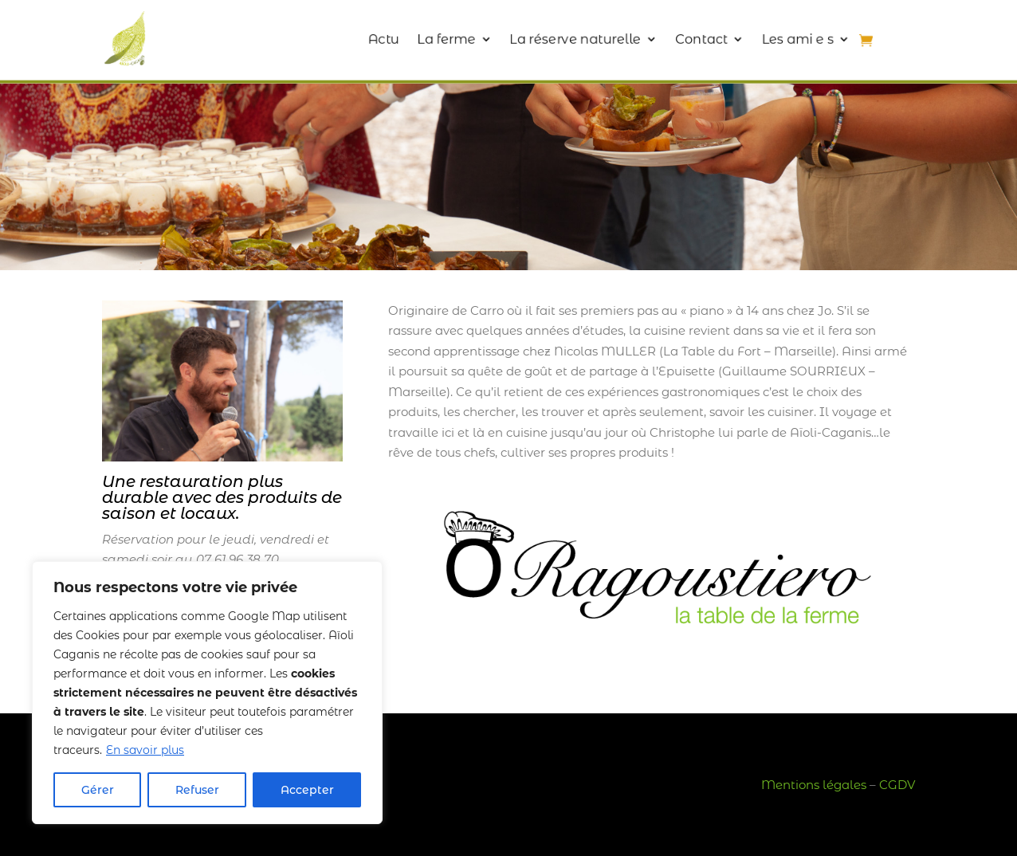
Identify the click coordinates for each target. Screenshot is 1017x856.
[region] (207, 692)
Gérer (97, 790)
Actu (391, 38)
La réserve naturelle (570, 38)
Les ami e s (778, 38)
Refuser (197, 790)
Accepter (307, 790)
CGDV (897, 784)
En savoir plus (145, 750)
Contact (688, 38)
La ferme (450, 38)
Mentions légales (813, 784)
